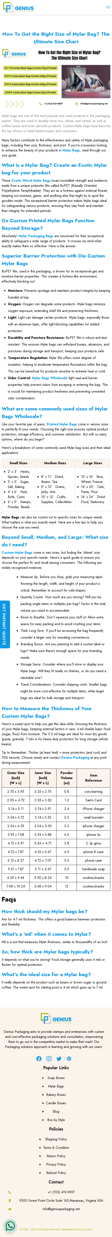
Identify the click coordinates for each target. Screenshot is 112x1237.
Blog (56, 1111)
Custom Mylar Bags (17, 552)
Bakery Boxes (56, 1094)
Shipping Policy (56, 1139)
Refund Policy (56, 1172)
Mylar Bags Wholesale (49, 378)
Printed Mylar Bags (62, 424)
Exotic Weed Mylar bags (31, 180)
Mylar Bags (71, 150)
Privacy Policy (56, 1164)
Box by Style (56, 1119)
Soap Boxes (56, 1077)
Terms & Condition (56, 1147)
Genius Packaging (75, 757)
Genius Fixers (84, 1229)
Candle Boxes (56, 1103)
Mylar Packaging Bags (35, 236)
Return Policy (56, 1156)
